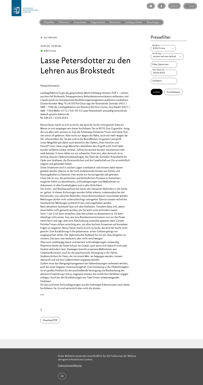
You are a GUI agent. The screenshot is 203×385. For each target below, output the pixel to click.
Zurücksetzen (173, 92)
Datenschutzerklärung (70, 365)
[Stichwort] (164, 81)
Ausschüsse (80, 22)
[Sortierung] (167, 56)
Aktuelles (49, 22)
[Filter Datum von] (164, 64)
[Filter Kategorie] (163, 48)
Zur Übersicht (50, 37)
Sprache (174, 6)
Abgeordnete (98, 22)
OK (62, 376)
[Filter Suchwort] (164, 81)
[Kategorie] (163, 48)
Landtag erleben (133, 22)
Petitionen (115, 22)
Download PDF (50, 320)
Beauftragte (153, 22)
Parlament (64, 22)
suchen (156, 92)
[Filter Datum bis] (164, 73)
